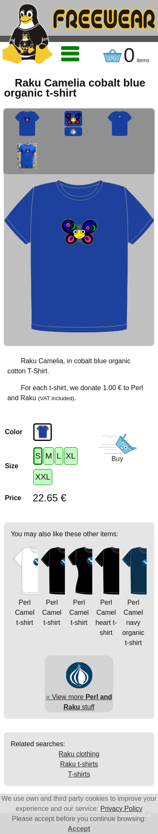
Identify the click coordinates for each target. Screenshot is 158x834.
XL (70, 455)
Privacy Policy (121, 808)
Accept (79, 828)
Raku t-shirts (79, 764)
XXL (42, 476)
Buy (117, 458)
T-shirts (79, 774)
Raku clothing (79, 754)
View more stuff (79, 697)
